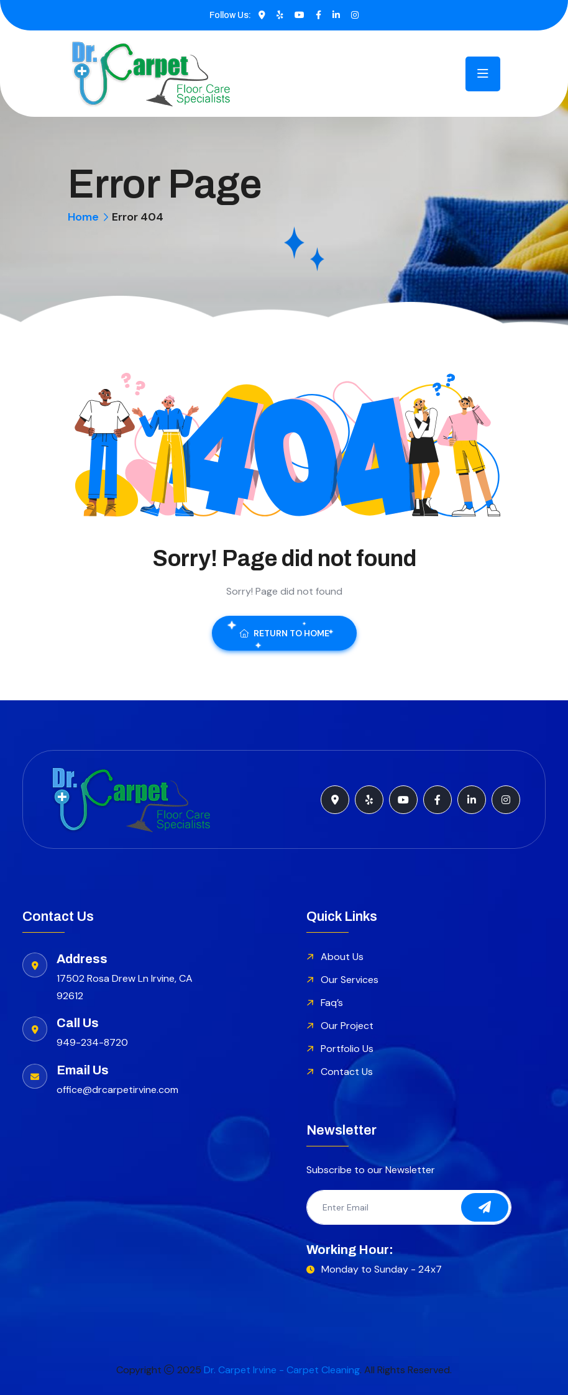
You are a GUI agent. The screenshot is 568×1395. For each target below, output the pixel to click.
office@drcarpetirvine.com (117, 1089)
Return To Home (284, 633)
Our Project (347, 1025)
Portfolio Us (347, 1048)
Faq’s (332, 1002)
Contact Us (347, 1071)
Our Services (349, 979)
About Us (342, 956)
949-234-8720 (92, 1042)
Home (83, 216)
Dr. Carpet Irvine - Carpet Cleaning (282, 1369)
